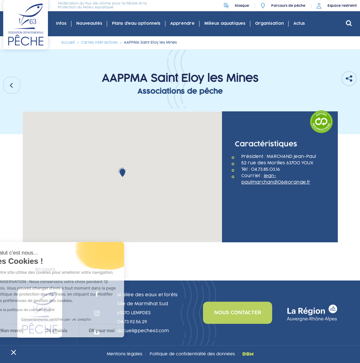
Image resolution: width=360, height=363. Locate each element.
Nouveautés (89, 23)
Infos (61, 23)
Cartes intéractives (99, 42)
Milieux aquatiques (224, 23)
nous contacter (237, 312)
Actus (299, 23)
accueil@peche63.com (143, 331)
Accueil (68, 42)
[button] (13, 352)
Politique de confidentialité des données (192, 354)
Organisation (269, 23)
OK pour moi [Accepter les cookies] (64, 330)
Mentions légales (124, 354)
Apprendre (182, 23)
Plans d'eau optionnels (136, 23)
